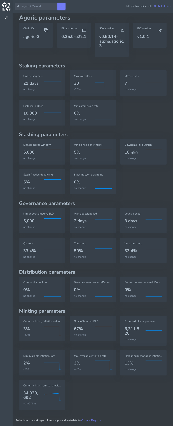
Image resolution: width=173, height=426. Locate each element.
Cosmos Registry (94, 420)
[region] (6, 219)
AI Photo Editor (162, 6)
